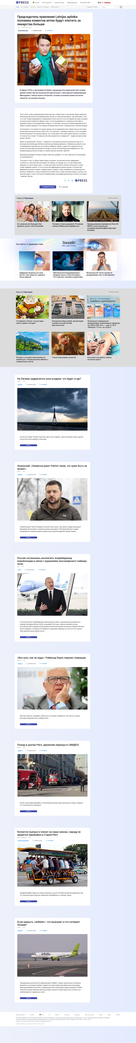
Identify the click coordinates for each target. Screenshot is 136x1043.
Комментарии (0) (47, 187)
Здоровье (77, 936)
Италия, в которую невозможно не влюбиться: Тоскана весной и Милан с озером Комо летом (32, 281)
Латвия (32, 936)
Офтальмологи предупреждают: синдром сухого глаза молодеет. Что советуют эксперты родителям (68, 239)
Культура (66, 936)
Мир (41, 936)
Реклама (95, 7)
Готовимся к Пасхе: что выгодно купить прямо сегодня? (30, 265)
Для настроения (89, 936)
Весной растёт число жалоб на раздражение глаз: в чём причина (100, 238)
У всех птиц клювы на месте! (64, 279)
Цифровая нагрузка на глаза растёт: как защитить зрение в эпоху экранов (32, 239)
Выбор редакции (72, 2)
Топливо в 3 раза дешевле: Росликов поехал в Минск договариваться (67, 207)
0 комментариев (36, 30)
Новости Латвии (59, 2)
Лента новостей (47, 2)
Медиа (100, 936)
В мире (35, 3)
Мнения (118, 936)
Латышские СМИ (85, 2)
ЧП (49, 936)
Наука (109, 936)
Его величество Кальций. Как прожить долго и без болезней (30, 207)
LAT (18, 7)
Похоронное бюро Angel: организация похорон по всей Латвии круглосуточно (67, 266)
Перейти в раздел (113, 198)
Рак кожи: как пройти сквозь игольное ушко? (100, 280)
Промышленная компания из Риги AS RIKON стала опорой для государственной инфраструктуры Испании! (102, 209)
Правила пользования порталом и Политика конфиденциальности (34, 943)
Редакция (89, 7)
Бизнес (57, 936)
